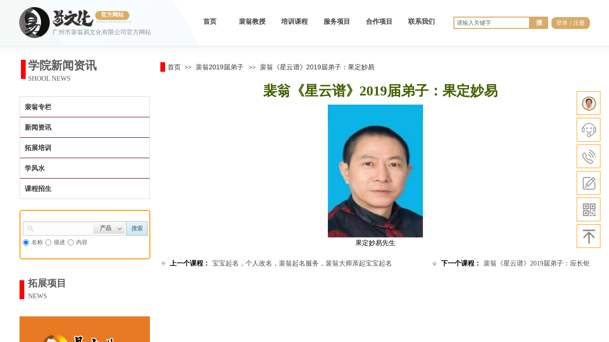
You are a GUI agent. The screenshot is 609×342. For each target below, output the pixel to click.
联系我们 (421, 21)
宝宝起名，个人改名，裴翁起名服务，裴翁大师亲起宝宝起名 (276, 263)
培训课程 (294, 21)
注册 (579, 22)
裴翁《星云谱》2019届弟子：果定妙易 (317, 67)
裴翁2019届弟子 (220, 67)
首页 (209, 21)
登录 (562, 22)
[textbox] (64, 227)
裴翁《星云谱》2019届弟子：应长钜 (511, 263)
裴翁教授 (252, 21)
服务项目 (337, 21)
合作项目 (379, 21)
